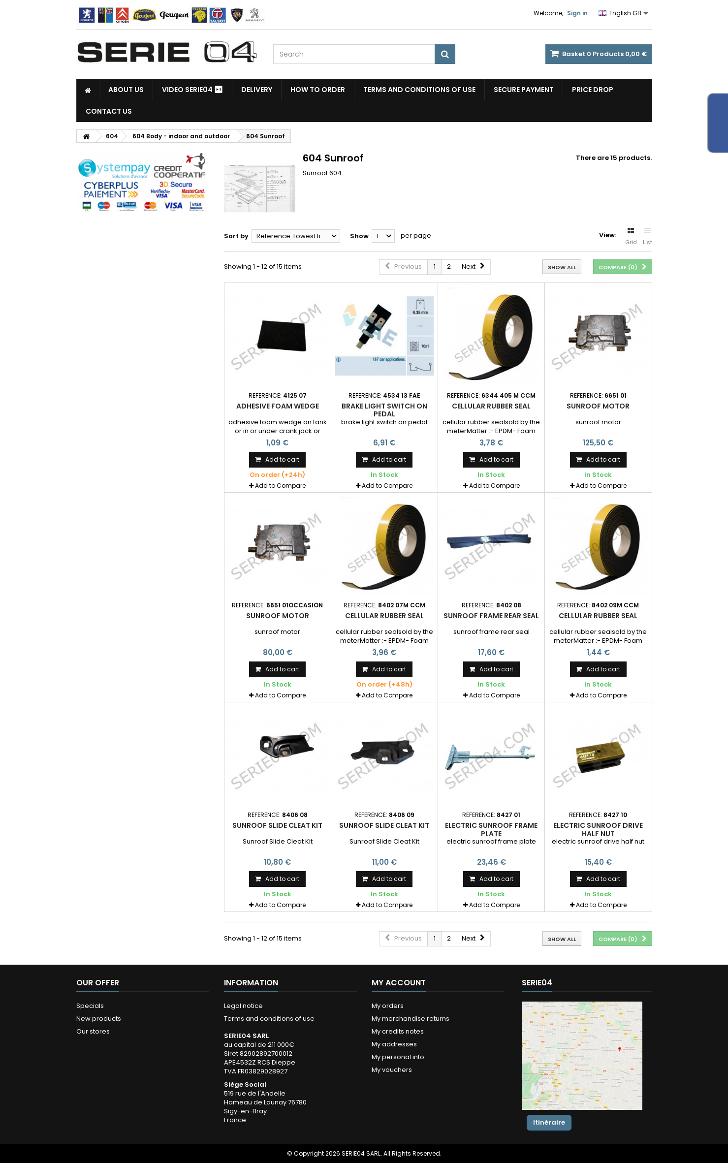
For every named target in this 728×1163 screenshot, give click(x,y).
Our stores (93, 1031)
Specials (90, 1005)
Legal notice (243, 1005)
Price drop (592, 89)
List (647, 236)
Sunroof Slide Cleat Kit (277, 825)
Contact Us (109, 111)
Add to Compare (280, 485)
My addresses (394, 1044)
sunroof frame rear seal (491, 616)
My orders (388, 1005)
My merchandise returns (410, 1018)
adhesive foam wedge (277, 406)
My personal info (398, 1057)
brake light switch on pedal (384, 410)
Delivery (256, 89)
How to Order (317, 89)
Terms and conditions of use (419, 89)
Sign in (577, 13)
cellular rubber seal (491, 406)
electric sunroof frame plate (491, 829)
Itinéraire (549, 1122)
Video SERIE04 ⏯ (192, 89)
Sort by (236, 236)
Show (359, 236)
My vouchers (392, 1069)
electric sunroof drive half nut (598, 829)
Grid (631, 236)
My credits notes (398, 1031)
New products (98, 1018)
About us (126, 89)
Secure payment (524, 89)
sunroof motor (598, 406)
